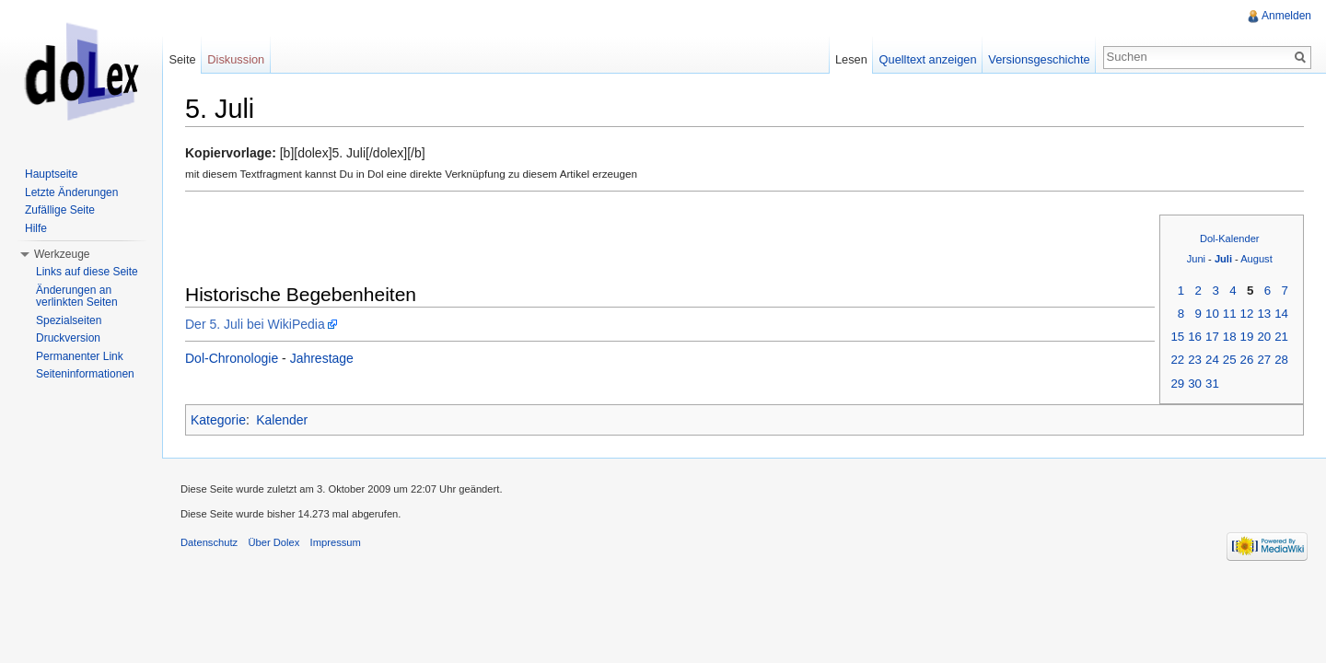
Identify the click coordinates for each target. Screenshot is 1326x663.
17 (1212, 336)
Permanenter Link (79, 356)
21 (1281, 336)
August (1256, 258)
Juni (1196, 258)
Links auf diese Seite (87, 271)
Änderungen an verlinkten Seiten (77, 296)
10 (1212, 313)
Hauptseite (51, 174)
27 (1264, 359)
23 (1195, 359)
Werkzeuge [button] (61, 254)
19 (1247, 336)
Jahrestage (322, 358)
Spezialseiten (68, 320)
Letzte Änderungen (71, 192)
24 (1212, 359)
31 (1212, 383)
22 (1177, 359)
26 (1247, 359)
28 (1281, 359)
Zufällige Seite (60, 210)
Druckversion (68, 338)
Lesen (851, 59)
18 (1230, 336)
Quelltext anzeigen (928, 59)
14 (1281, 313)
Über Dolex (273, 542)
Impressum (335, 542)
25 (1230, 359)
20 (1264, 336)
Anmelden (1286, 15)
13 (1264, 313)
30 (1195, 383)
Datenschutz (209, 542)
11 (1230, 313)
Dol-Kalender (1230, 238)
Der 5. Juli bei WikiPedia (255, 324)
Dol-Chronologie (231, 358)
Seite (182, 59)
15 (1177, 336)
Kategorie (218, 420)
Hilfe (36, 228)
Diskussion (235, 59)
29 (1177, 383)
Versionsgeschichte (1038, 59)
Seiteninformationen (85, 373)
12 (1247, 313)
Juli (1223, 258)
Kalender (282, 420)
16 (1195, 336)
